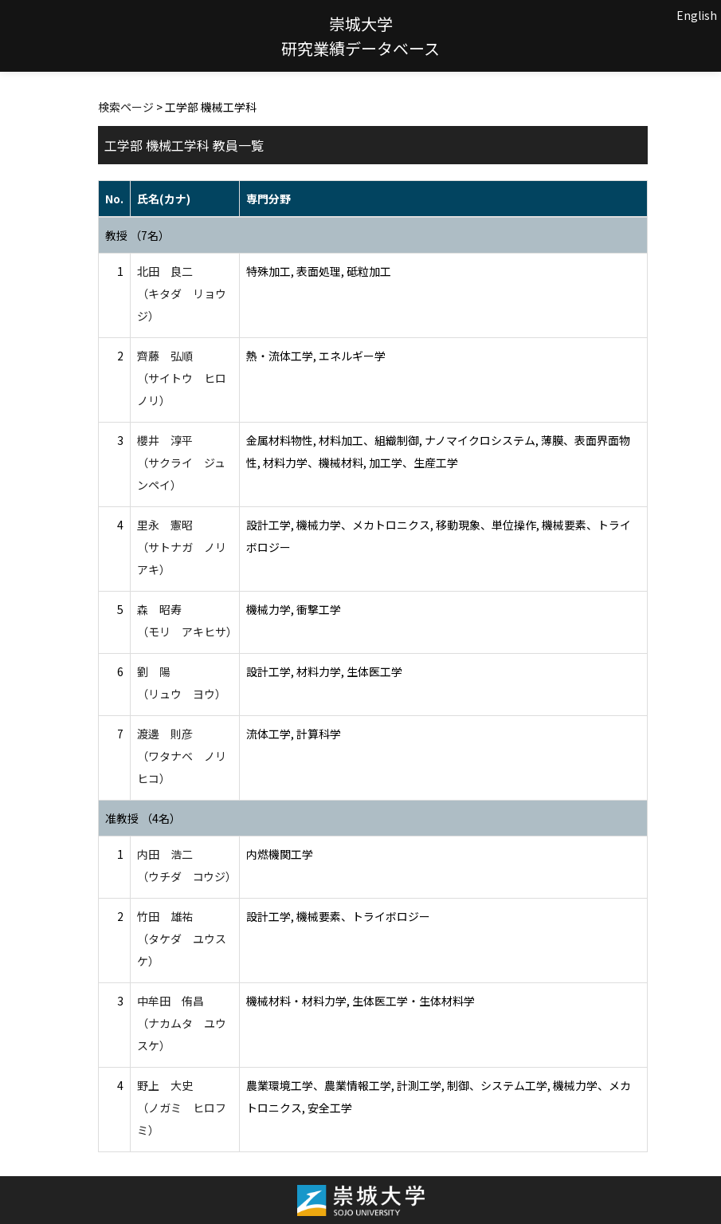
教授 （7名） (137, 235)
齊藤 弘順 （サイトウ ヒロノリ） (181, 378)
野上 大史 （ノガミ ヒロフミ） (181, 1107)
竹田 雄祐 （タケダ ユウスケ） (181, 938)
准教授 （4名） (143, 818)
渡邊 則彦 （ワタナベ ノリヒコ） (181, 756)
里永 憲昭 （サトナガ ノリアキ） (181, 547)
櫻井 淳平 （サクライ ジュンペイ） (181, 462)
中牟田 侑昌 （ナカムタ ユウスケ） (181, 1023)
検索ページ (126, 107)
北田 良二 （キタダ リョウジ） (181, 293)
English (696, 15)
